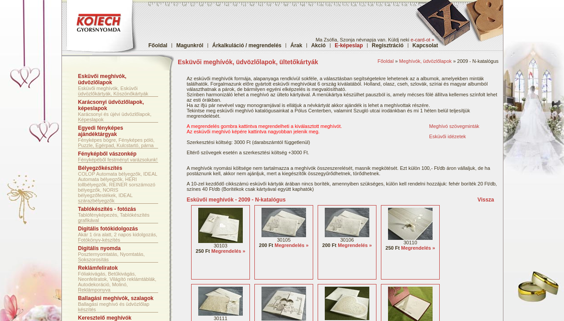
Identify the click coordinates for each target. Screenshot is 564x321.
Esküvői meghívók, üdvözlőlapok (102, 79)
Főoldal (158, 45)
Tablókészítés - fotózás (107, 209)
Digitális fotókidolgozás (108, 229)
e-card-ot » (422, 39)
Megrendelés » (228, 251)
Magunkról (190, 45)
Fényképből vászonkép (107, 154)
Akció (318, 45)
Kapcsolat (425, 45)
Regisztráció (388, 45)
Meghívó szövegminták (454, 126)
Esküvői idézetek (447, 136)
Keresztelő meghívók (104, 318)
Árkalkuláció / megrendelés (246, 45)
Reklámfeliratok (98, 268)
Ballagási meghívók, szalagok (115, 298)
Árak (296, 45)
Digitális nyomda (99, 248)
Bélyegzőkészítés (100, 168)
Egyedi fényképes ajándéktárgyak (100, 131)
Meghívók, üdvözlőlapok (425, 61)
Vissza (486, 200)
